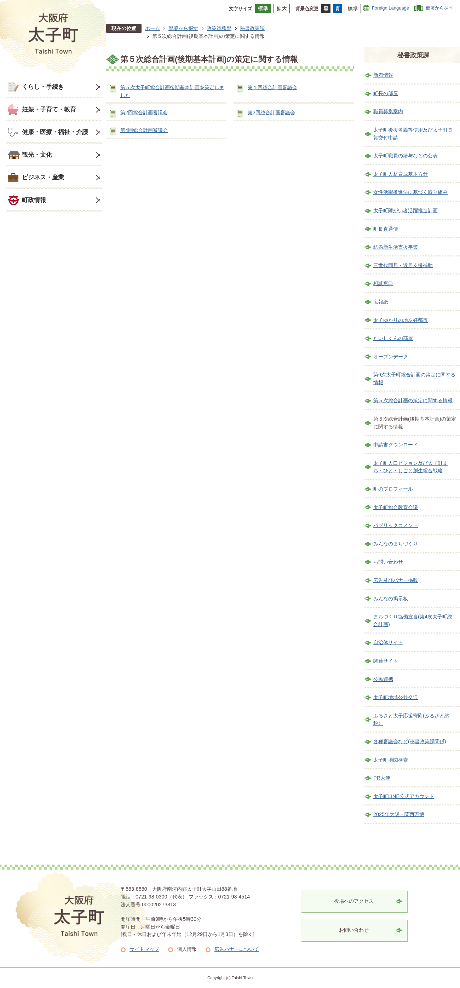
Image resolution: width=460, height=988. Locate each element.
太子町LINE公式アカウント (403, 796)
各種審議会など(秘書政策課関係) (409, 741)
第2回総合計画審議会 (144, 112)
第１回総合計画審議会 (272, 87)
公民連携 (383, 679)
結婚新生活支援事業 (395, 247)
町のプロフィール (393, 489)
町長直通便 (385, 229)
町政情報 (34, 199)
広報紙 (380, 302)
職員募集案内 (388, 111)
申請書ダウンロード (395, 444)
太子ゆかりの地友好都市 (400, 320)
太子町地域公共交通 (395, 697)
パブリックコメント (395, 525)
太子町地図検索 (390, 760)
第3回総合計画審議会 (271, 112)
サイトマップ (144, 949)
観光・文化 (37, 154)
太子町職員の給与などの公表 (405, 155)
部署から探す (439, 8)
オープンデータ (390, 356)
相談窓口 (383, 283)
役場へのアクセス (354, 901)
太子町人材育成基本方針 (400, 174)
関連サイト (385, 661)
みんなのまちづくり (395, 544)
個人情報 (187, 949)
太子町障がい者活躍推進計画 (405, 210)
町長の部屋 (385, 93)
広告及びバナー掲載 (395, 580)
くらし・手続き (43, 86)
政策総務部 (219, 28)
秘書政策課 (252, 28)
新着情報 (383, 75)
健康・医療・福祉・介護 (55, 131)
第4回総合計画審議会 (144, 130)
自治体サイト (388, 642)
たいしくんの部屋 (393, 338)
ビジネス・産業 (43, 177)
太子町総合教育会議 (395, 507)
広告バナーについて (236, 949)
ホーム (152, 28)
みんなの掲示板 (390, 598)
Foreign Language (390, 8)
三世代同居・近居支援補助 (403, 265)
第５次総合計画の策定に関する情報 (413, 400)
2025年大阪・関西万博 (398, 814)
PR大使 (381, 778)
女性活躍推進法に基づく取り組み (410, 192)
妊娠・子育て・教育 (49, 109)
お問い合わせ (388, 562)
